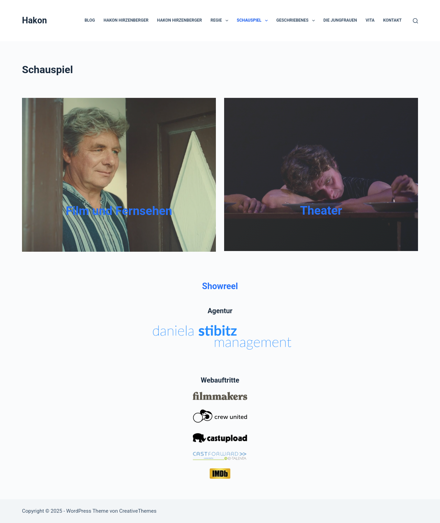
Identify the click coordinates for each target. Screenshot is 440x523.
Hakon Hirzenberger (125, 20)
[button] (227, 20)
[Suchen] (415, 20)
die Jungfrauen (340, 20)
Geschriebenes (297, 20)
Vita (369, 20)
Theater (321, 211)
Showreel (220, 286)
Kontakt (392, 20)
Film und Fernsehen (119, 211)
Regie (221, 20)
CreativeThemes (138, 511)
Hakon (34, 20)
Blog (90, 20)
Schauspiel (254, 20)
